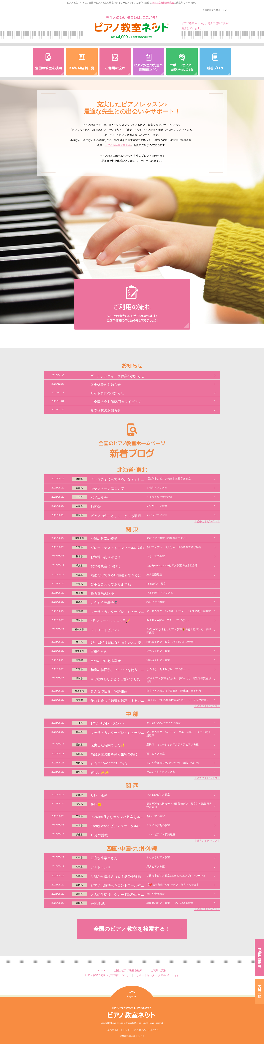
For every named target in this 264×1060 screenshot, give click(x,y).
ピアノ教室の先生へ (106, 975)
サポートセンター (157, 975)
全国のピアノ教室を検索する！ (132, 929)
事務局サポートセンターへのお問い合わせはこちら (133, 1030)
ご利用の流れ (158, 970)
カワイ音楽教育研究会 (163, 2)
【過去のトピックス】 (207, 521)
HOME (101, 970)
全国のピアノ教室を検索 (128, 970)
